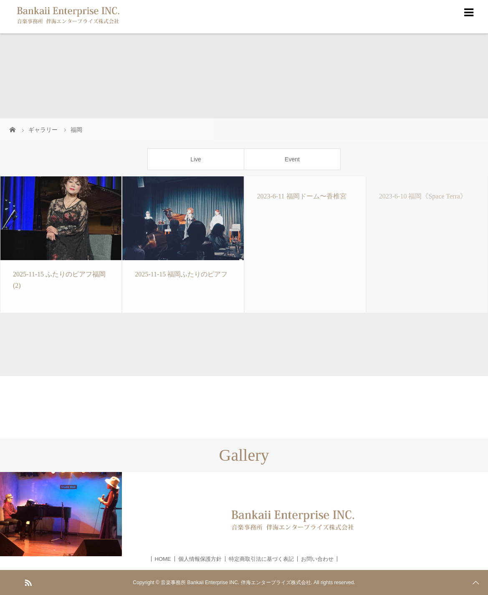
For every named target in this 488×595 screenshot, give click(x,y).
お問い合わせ (317, 559)
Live (195, 159)
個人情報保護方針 (200, 559)
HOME (163, 559)
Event (292, 159)
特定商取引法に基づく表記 (261, 559)
